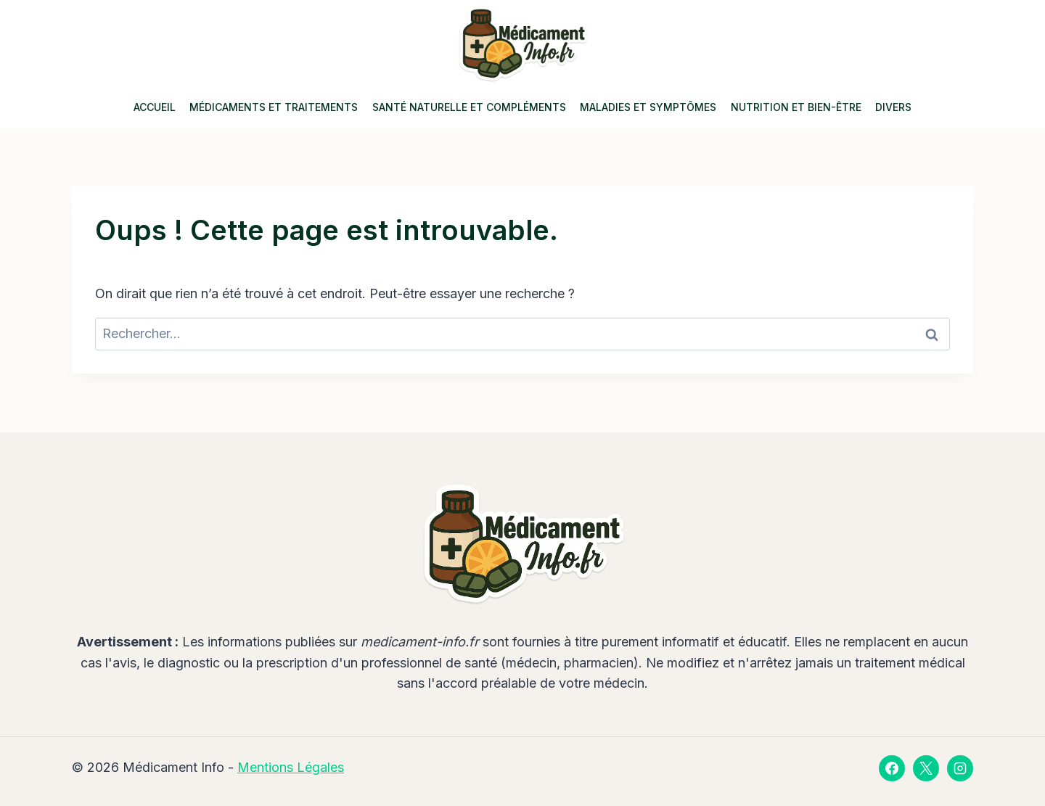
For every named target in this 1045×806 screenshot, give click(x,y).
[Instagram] (960, 768)
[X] (926, 768)
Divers (893, 107)
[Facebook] (892, 768)
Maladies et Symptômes (648, 107)
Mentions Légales (290, 767)
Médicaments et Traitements (273, 107)
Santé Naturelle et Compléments (469, 107)
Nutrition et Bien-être (796, 107)
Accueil (155, 107)
